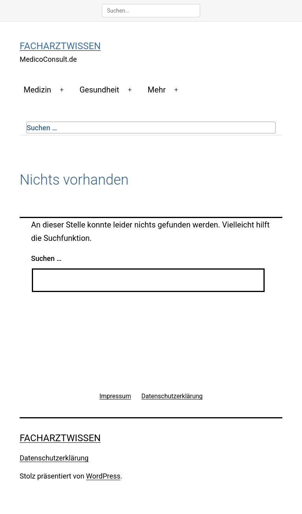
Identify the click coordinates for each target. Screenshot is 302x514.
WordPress (103, 476)
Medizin (37, 89)
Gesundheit (99, 89)
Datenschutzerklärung (54, 458)
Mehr (156, 89)
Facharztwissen (60, 46)
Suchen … (42, 128)
